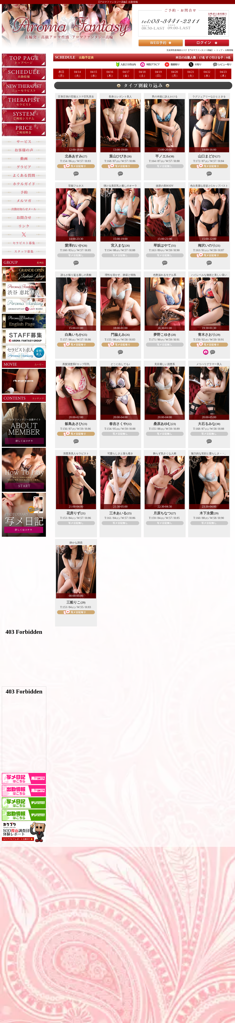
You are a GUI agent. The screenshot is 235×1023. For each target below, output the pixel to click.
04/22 (207, 73)
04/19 (158, 73)
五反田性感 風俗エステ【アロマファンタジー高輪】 (190, 50)
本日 (61, 73)
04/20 (174, 73)
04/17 (126, 73)
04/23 (223, 73)
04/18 (142, 73)
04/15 (94, 73)
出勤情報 (229, 50)
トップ (219, 50)
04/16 (110, 73)
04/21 (191, 73)
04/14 (77, 73)
